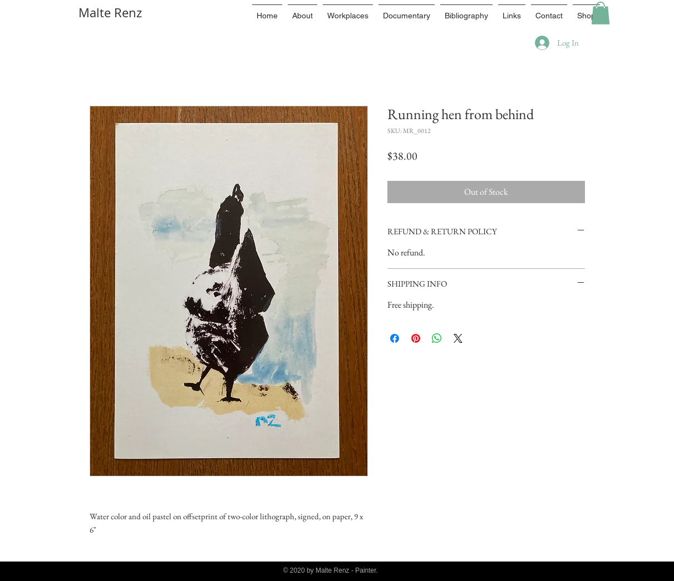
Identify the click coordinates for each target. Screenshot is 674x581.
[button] (600, 13)
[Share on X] (458, 338)
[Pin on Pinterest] (415, 338)
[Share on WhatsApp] (437, 338)
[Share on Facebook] (394, 338)
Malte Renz (110, 12)
